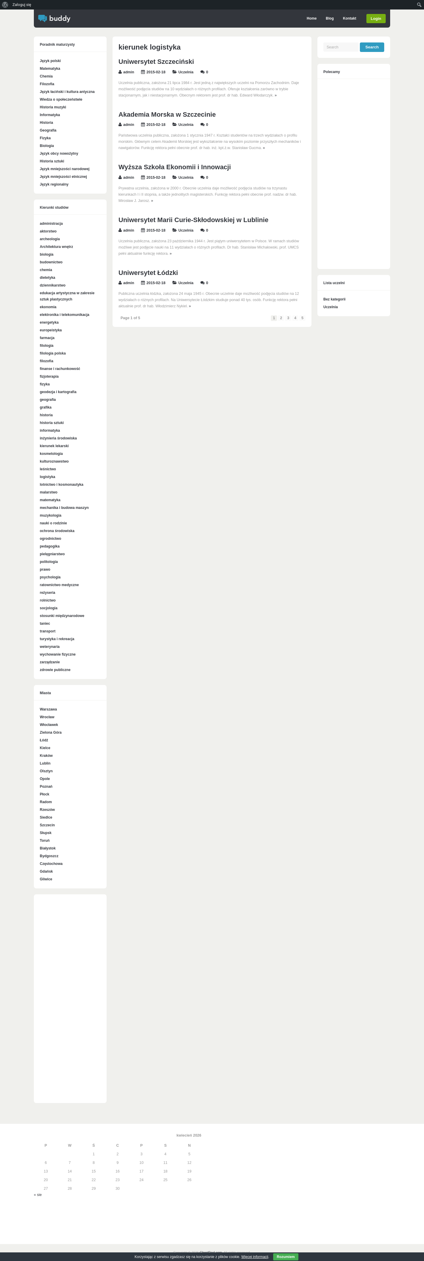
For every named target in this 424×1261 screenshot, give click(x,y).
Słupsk (45, 833)
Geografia (48, 130)
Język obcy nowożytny (59, 153)
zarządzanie (50, 662)
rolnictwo (48, 600)
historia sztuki (52, 423)
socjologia (48, 608)
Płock (44, 794)
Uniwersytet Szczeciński (156, 61)
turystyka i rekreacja (57, 639)
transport (48, 631)
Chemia (46, 76)
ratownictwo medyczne (59, 585)
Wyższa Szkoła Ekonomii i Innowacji (174, 167)
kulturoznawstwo (54, 461)
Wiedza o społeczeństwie (61, 99)
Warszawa (48, 709)
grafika (45, 407)
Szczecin (47, 825)
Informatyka (50, 115)
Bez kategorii (334, 299)
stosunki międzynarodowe (62, 616)
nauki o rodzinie (53, 523)
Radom (46, 802)
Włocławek (49, 725)
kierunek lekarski (54, 446)
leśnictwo (48, 469)
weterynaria (50, 647)
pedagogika (50, 546)
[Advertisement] (70, 1002)
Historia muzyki (53, 107)
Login (376, 18)
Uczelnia (186, 72)
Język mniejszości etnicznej (63, 177)
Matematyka (50, 69)
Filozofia (47, 84)
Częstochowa (51, 864)
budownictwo (51, 262)
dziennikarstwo (53, 285)
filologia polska (53, 353)
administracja (51, 223)
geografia (48, 400)
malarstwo (48, 492)
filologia (46, 346)
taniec (45, 623)
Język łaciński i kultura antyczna (67, 92)
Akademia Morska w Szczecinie (167, 114)
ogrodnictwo (50, 539)
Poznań (46, 786)
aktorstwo (48, 231)
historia (46, 415)
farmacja (47, 338)
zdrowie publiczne (55, 670)
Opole (45, 779)
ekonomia (48, 307)
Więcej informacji (254, 1257)
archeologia (50, 239)
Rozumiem (286, 1257)
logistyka (47, 477)
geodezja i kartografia (58, 392)
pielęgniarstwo (52, 554)
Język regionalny (54, 184)
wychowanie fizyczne (58, 654)
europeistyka (51, 330)
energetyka (49, 322)
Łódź (44, 740)
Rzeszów (47, 810)
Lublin (45, 763)
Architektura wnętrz (56, 247)
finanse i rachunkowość (60, 369)
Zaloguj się (21, 4)
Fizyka (45, 138)
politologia (49, 562)
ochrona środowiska (57, 531)
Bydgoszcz (49, 856)
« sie (38, 1195)
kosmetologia (51, 454)
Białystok (48, 848)
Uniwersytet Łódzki (148, 272)
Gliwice (46, 879)
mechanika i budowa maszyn (64, 508)
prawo (45, 569)
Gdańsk (46, 871)
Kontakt (349, 18)
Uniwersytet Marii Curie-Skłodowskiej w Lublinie (193, 220)
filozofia (46, 361)
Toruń (45, 840)
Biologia (47, 146)
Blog (329, 18)
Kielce (45, 748)
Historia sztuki (52, 161)
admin (128, 72)
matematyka (50, 500)
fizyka (45, 384)
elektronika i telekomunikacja (64, 315)
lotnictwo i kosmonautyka (61, 484)
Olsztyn (46, 771)
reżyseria (47, 593)
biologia (46, 254)
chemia (46, 270)
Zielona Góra (50, 732)
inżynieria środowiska (58, 438)
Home (311, 18)
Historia (46, 123)
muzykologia (50, 515)
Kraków (46, 756)
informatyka (50, 430)
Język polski (50, 61)
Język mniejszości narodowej (64, 169)
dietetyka (47, 278)
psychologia (50, 577)
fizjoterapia (49, 376)
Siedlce (46, 817)
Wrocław (47, 717)
